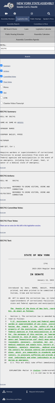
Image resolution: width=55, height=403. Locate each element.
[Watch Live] (6, 14)
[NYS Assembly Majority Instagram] (31, 14)
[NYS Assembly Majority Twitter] (23, 14)
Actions (6, 72)
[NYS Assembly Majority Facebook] (14, 14)
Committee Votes (10, 77)
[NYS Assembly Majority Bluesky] (40, 14)
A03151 (20, 123)
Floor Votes (7, 82)
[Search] (49, 14)
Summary (7, 66)
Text (5, 93)
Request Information (35, 391)
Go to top (3, 168)
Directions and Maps (12, 399)
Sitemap (8, 391)
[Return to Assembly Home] (27, 6)
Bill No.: (3, 45)
